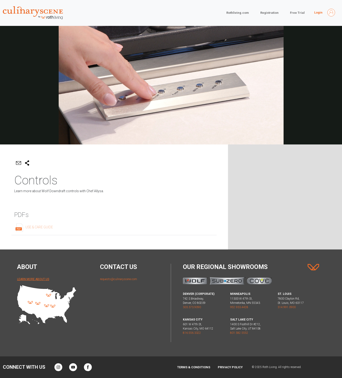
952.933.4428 (239, 307)
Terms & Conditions (193, 367)
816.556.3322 (192, 333)
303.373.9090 (192, 307)
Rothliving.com (237, 12)
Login (318, 12)
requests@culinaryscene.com (118, 279)
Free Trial (297, 12)
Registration (269, 12)
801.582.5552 (239, 333)
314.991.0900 (287, 307)
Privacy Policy (230, 367)
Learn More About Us (33, 279)
